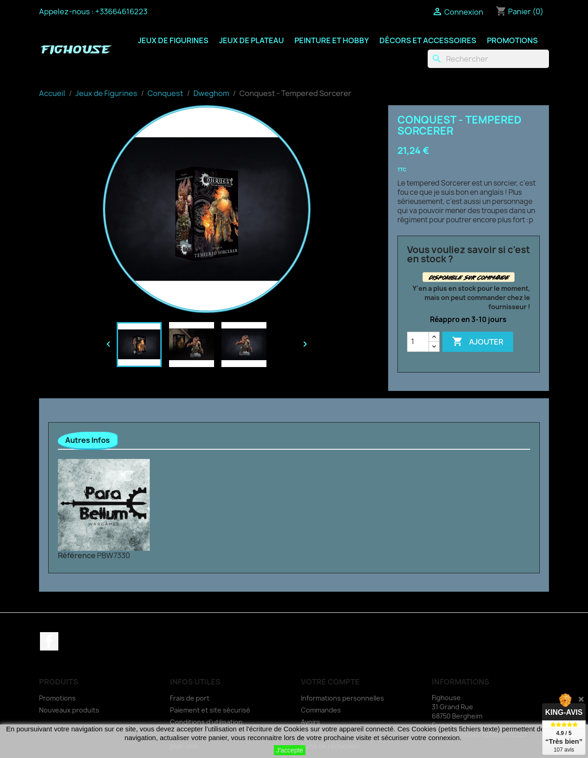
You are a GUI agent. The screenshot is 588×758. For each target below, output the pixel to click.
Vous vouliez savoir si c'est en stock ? (468, 254)
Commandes (321, 710)
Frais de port (189, 698)
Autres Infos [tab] (87, 440)
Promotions (512, 40)
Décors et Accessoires (427, 40)
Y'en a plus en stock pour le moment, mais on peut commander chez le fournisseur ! (471, 297)
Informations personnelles (342, 698)
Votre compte (330, 682)
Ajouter (477, 342)
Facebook (49, 641)
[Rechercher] (488, 59)
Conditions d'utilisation (206, 722)
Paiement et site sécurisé (210, 710)
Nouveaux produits (69, 710)
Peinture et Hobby (331, 40)
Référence (77, 555)
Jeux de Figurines (173, 40)
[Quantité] (418, 342)
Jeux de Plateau (251, 40)
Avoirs (310, 722)
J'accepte (289, 750)
